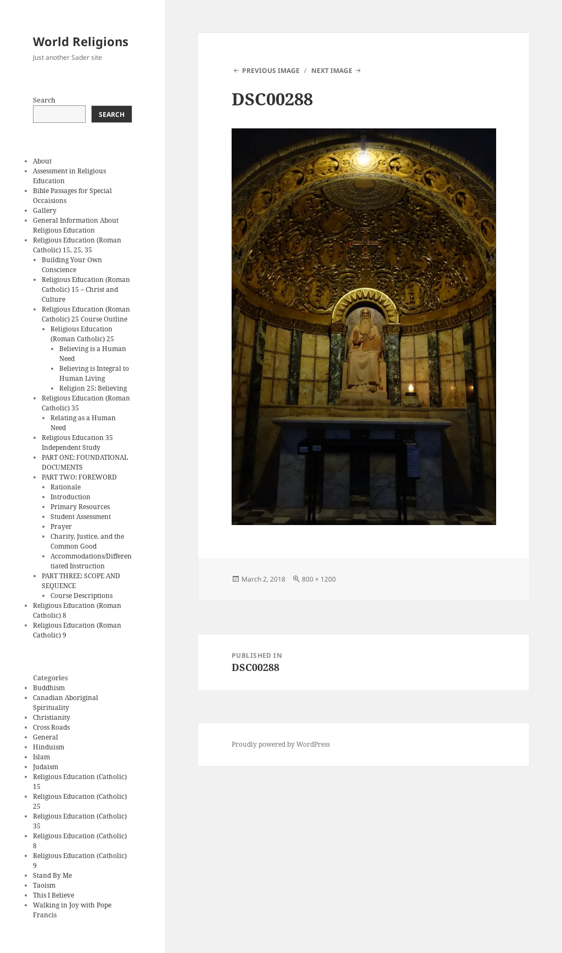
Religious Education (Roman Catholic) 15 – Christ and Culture (86, 289)
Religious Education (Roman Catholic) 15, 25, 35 (77, 245)
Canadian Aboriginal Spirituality (65, 702)
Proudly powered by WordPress (281, 744)
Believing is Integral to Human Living (94, 373)
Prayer (61, 526)
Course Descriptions (81, 595)
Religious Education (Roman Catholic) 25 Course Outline (86, 314)
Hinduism (48, 747)
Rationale (65, 487)
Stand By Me (52, 875)
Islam (41, 757)
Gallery (45, 210)
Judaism (45, 766)
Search (44, 100)
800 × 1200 (319, 579)
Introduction (70, 496)
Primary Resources (80, 506)
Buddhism (49, 687)
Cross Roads (51, 727)
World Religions (80, 41)
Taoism (44, 885)
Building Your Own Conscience (72, 264)
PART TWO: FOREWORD (79, 477)
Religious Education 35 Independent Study (77, 442)
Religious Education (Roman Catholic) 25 (82, 333)
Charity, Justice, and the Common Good (87, 541)
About (42, 161)
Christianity (51, 717)
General (45, 737)
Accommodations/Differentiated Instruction (91, 561)
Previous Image (271, 70)
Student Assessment (80, 516)
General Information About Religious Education (76, 225)
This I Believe (53, 895)
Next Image (331, 70)
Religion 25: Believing (93, 388)
